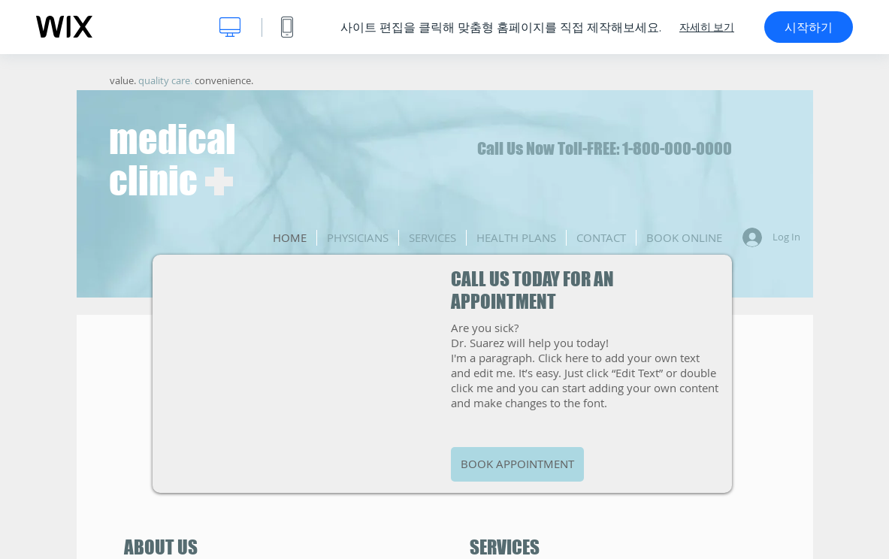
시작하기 (809, 27)
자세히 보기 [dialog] (706, 27)
